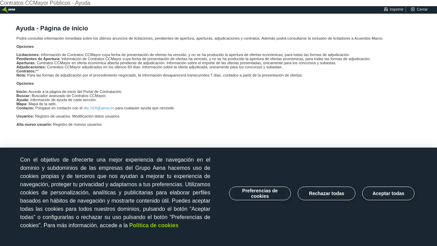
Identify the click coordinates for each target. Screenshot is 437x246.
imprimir (397, 9)
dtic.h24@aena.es (99, 108)
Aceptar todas (388, 193)
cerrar (422, 9)
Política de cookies (154, 225)
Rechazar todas (326, 193)
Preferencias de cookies (260, 193)
